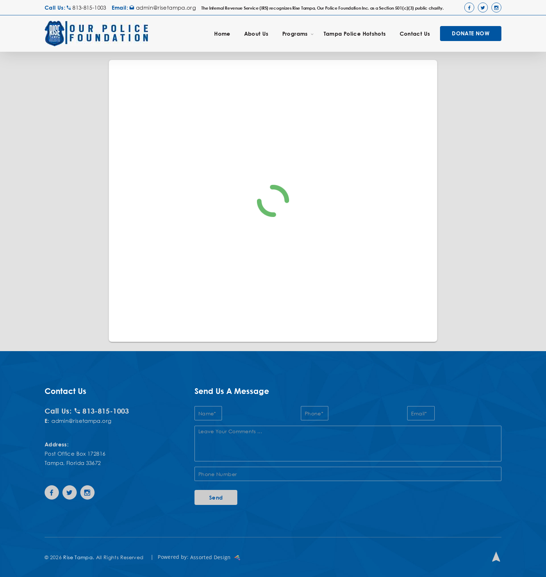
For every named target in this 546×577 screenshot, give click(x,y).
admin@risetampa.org (163, 7)
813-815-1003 (86, 7)
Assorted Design (215, 557)
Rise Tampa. (78, 557)
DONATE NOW (471, 33)
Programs (298, 33)
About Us (256, 33)
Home (222, 33)
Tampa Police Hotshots (355, 33)
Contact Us (415, 33)
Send (216, 497)
